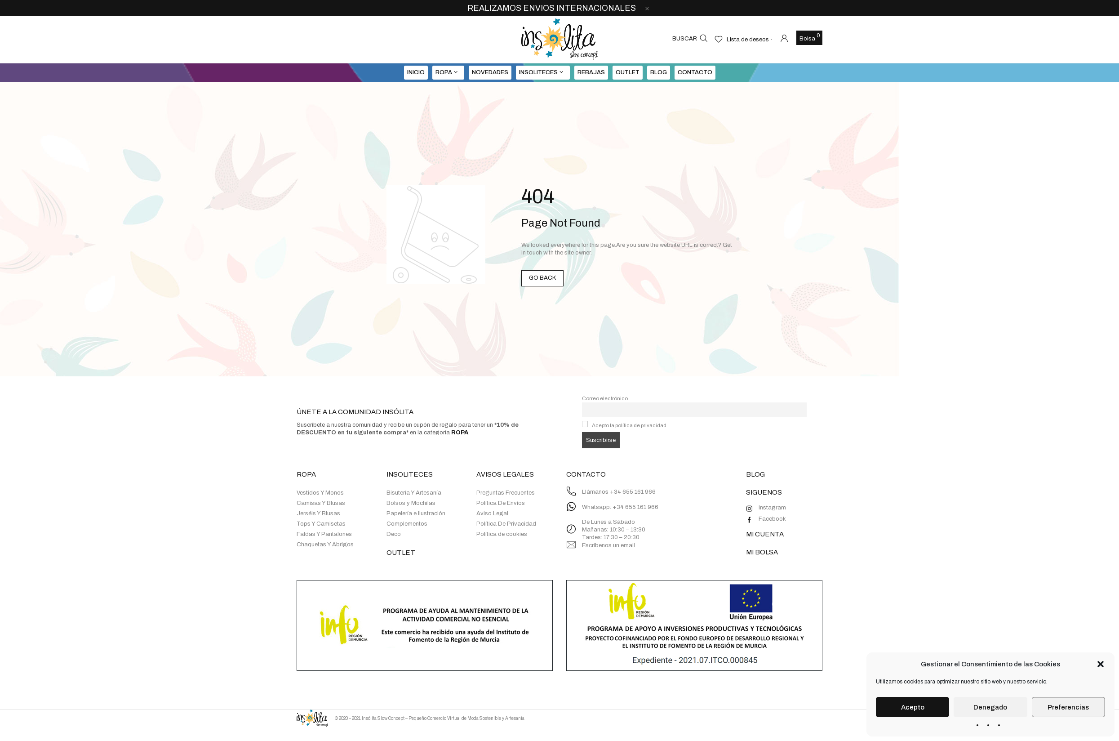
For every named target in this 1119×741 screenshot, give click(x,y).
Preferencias (1068, 707)
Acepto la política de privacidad (629, 425)
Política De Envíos (500, 503)
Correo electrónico (605, 398)
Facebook (772, 519)
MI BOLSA (762, 552)
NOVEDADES (490, 72)
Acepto (912, 707)
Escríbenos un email (608, 545)
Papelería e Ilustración (415, 513)
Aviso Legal (492, 513)
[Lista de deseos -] (743, 39)
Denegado (990, 707)
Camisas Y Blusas (321, 503)
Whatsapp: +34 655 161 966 (620, 507)
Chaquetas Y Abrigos (325, 544)
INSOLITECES (538, 72)
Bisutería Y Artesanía (413, 493)
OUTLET (627, 72)
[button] (1100, 664)
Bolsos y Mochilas (410, 503)
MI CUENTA (765, 534)
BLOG (658, 72)
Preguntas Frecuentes (505, 493)
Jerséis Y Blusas (318, 513)
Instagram (772, 507)
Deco (393, 534)
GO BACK (542, 278)
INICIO (416, 72)
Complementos (406, 524)
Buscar (684, 39)
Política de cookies (501, 534)
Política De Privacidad (506, 524)
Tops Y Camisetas (321, 524)
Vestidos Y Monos (320, 493)
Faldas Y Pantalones (324, 534)
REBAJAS (591, 72)
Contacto (695, 72)
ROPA (443, 72)
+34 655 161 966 (633, 492)
